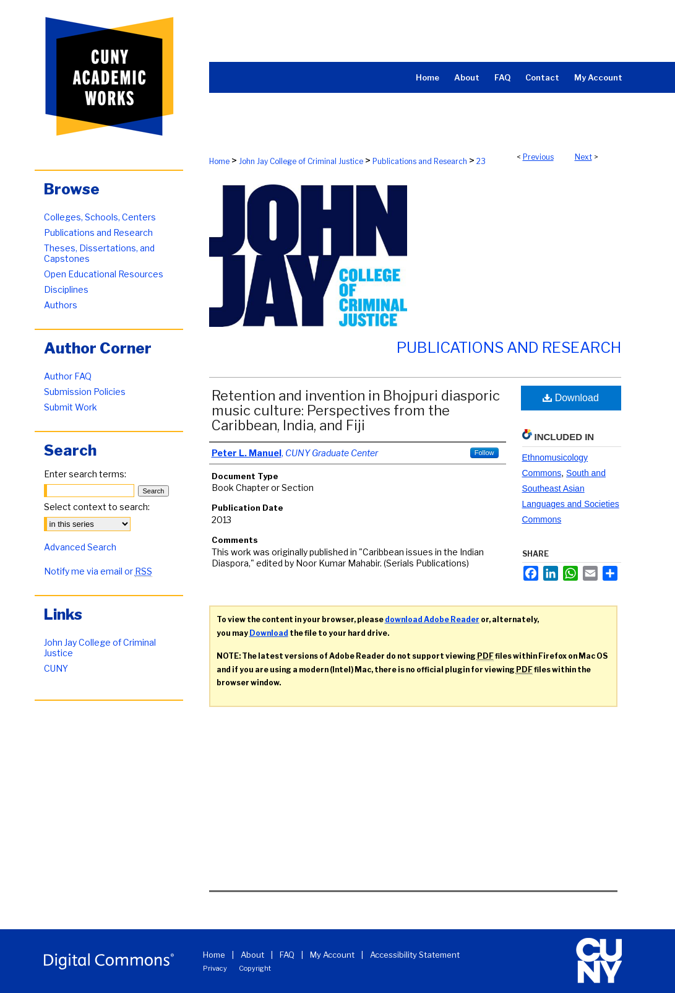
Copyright (255, 968)
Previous (538, 157)
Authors (60, 305)
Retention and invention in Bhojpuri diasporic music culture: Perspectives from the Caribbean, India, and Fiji (356, 410)
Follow (484, 452)
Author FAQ (68, 376)
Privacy (215, 968)
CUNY (56, 668)
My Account (332, 955)
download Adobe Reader (432, 619)
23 (481, 161)
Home (219, 161)
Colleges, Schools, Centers (100, 217)
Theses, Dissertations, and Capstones (99, 253)
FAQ (287, 955)
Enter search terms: (85, 474)
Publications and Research (419, 161)
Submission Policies (85, 391)
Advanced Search (80, 547)
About (252, 955)
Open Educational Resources (103, 274)
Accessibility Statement (415, 955)
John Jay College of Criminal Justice (301, 161)
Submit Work (70, 407)
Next (583, 157)
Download (571, 397)
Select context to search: (97, 506)
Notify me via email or (98, 571)
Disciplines (66, 289)
